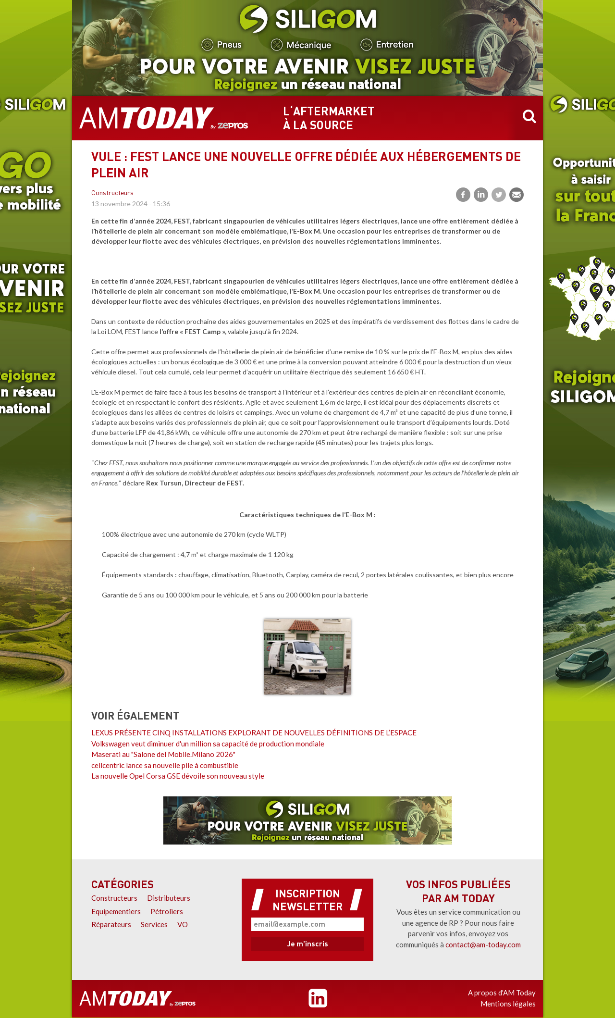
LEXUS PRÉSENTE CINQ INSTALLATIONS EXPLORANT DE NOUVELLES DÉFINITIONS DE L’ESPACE (254, 732)
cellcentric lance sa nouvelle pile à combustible (164, 765)
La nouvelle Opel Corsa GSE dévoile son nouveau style (177, 775)
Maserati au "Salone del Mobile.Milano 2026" (163, 754)
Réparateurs (111, 924)
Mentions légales (508, 1003)
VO (182, 924)
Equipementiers (116, 911)
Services (154, 924)
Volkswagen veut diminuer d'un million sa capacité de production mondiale (207, 743)
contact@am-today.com (483, 944)
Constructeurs (112, 193)
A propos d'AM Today (502, 992)
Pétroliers (166, 911)
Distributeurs (168, 898)
